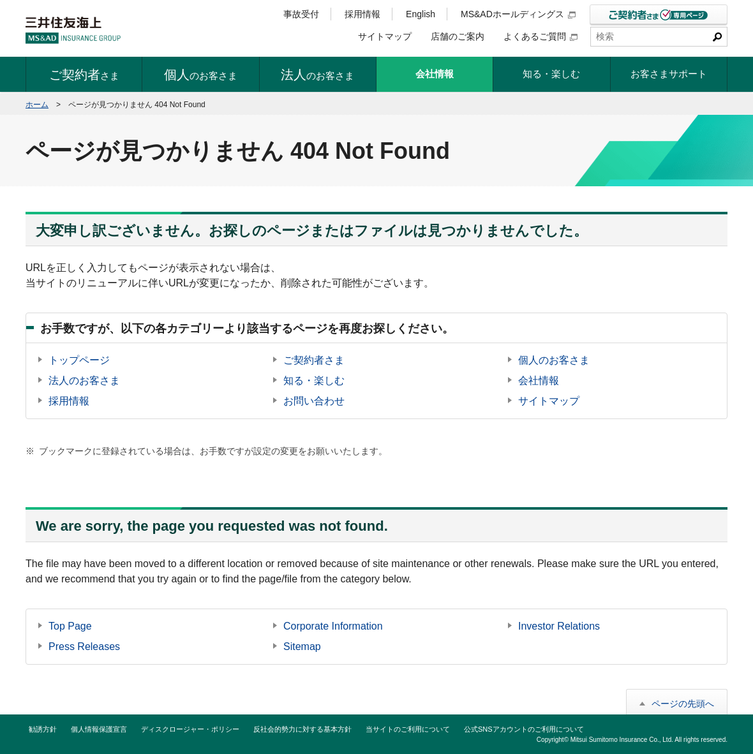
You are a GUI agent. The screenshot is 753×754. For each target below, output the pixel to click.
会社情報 (538, 380)
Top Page (70, 626)
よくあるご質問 (540, 36)
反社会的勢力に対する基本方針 (302, 729)
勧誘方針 (43, 729)
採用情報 (362, 14)
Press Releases (84, 646)
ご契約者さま (314, 360)
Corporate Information (333, 626)
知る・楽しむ (314, 380)
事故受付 (301, 14)
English (420, 14)
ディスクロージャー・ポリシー (190, 729)
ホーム (37, 104)
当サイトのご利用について (408, 729)
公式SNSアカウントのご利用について (524, 729)
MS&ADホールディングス (518, 14)
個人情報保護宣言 (99, 729)
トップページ (79, 360)
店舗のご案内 (457, 36)
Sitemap (302, 646)
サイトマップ (385, 36)
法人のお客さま (84, 380)
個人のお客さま (554, 360)
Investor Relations (559, 626)
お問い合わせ (314, 400)
